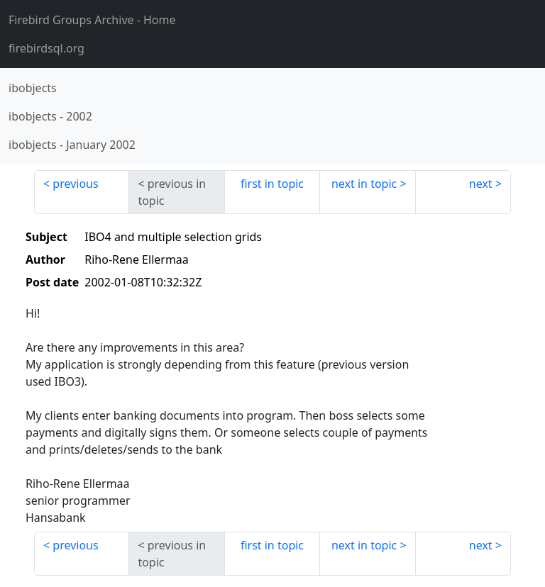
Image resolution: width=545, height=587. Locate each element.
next (480, 183)
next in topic (364, 183)
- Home (92, 20)
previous (75, 183)
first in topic (272, 183)
